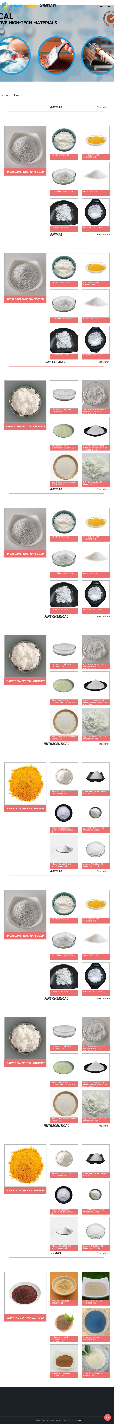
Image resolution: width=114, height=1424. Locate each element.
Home (7, 95)
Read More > (98, 107)
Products (18, 95)
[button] (101, 6)
